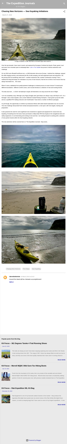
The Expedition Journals (20, 3)
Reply (11, 282)
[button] (64, 11)
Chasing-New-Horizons (13, 269)
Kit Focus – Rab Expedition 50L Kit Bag (18, 388)
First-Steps (26, 269)
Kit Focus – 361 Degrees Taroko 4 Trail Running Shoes (24, 343)
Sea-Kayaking (36, 269)
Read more (61, 360)
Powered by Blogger (33, 440)
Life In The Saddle (35, 67)
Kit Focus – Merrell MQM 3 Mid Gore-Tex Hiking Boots (24, 366)
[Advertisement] (33, 424)
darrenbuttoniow (14, 276)
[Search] (64, 4)
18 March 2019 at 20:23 (27, 276)
